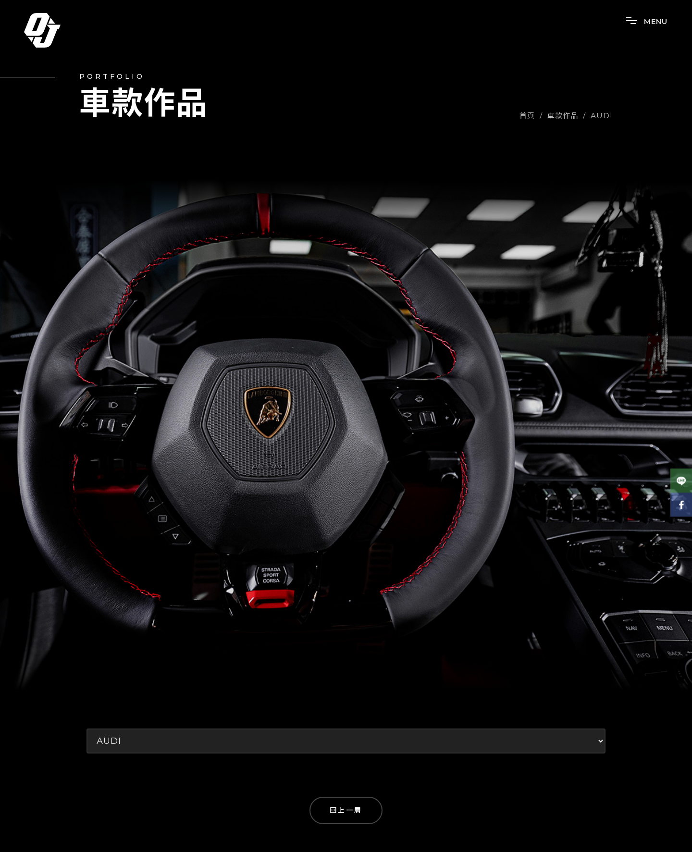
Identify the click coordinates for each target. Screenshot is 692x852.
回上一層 (346, 810)
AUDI (602, 115)
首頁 (527, 115)
